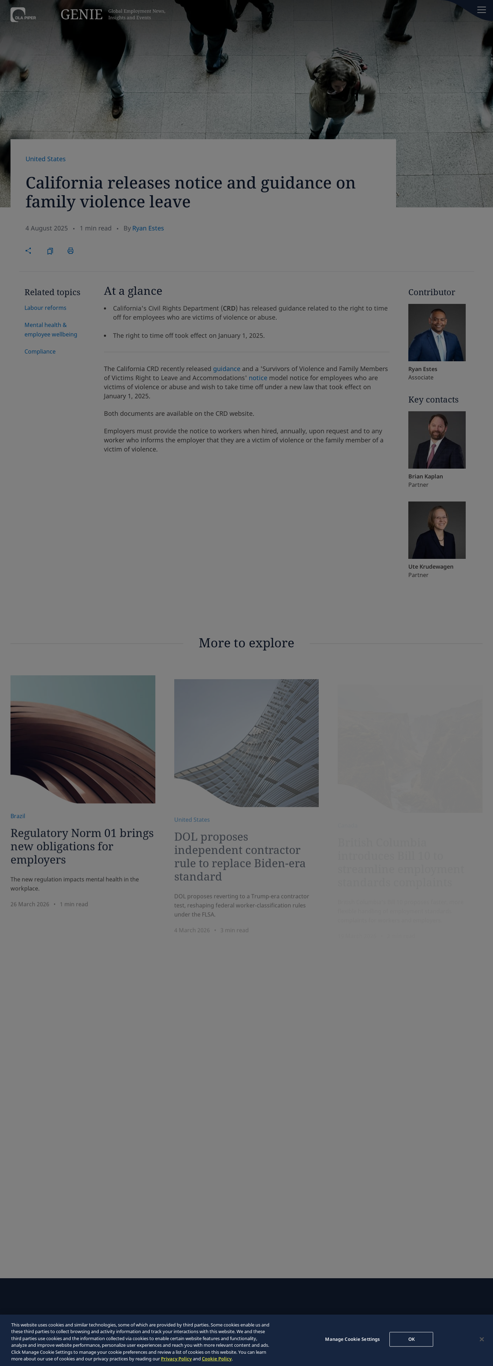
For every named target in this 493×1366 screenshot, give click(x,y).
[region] (246, 1340)
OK (411, 1339)
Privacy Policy (176, 1359)
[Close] (482, 1339)
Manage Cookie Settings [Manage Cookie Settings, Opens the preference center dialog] (352, 1339)
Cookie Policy (217, 1359)
